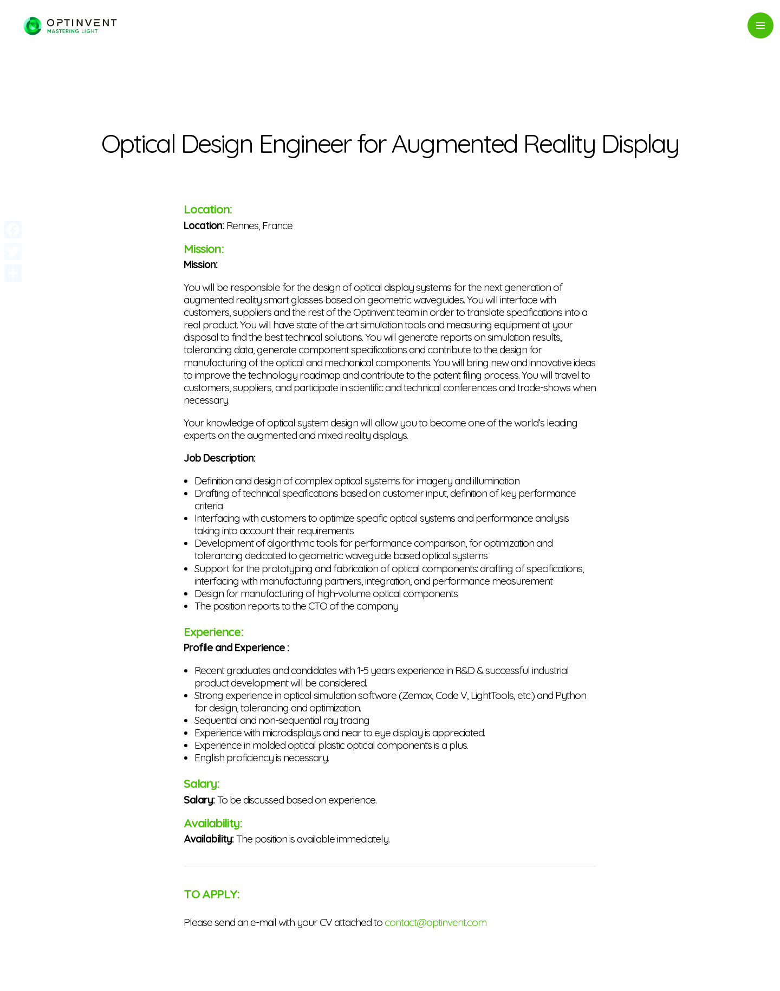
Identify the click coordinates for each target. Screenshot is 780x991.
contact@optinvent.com (435, 922)
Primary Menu (761, 25)
